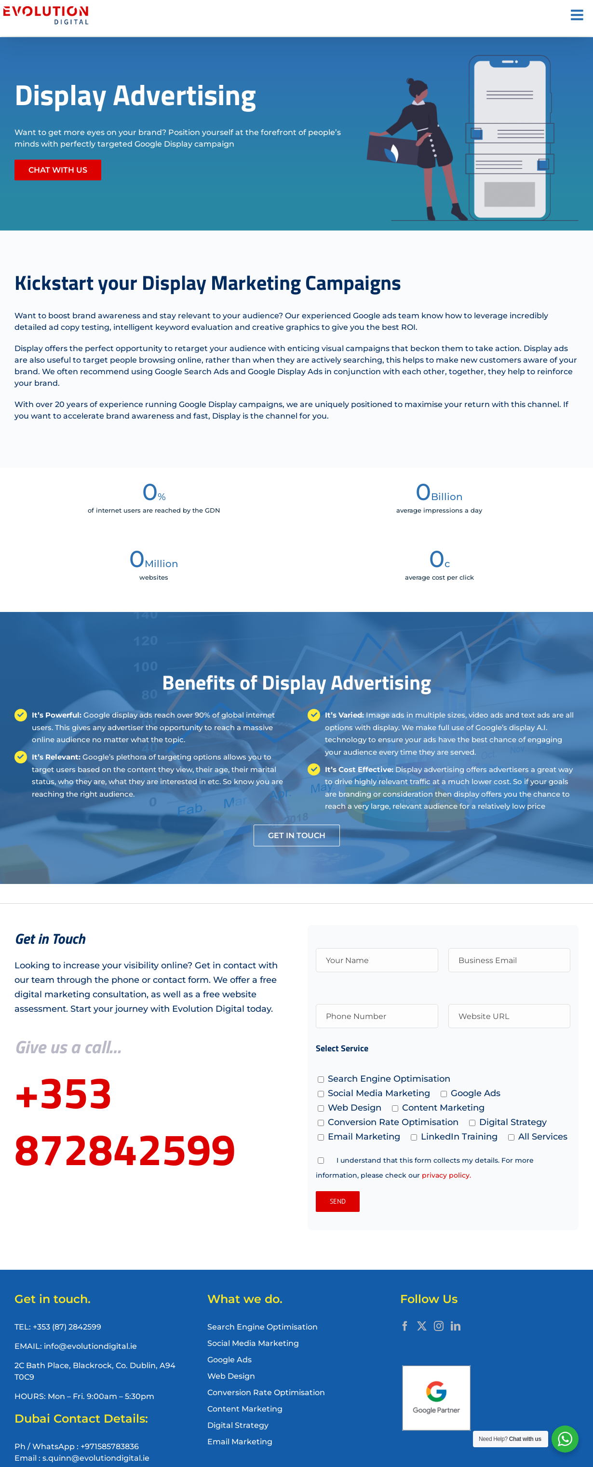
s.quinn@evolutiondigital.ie (95, 1458)
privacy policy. (446, 1175)
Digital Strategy (238, 1425)
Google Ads (229, 1359)
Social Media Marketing (253, 1343)
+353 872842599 (125, 1120)
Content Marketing (245, 1408)
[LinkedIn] (455, 1326)
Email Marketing (239, 1441)
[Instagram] (439, 1326)
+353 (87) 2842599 (67, 1326)
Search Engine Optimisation (262, 1326)
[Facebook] (405, 1326)
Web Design (231, 1376)
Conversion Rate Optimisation (266, 1392)
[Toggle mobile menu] (578, 15)
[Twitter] (422, 1326)
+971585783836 (110, 1446)
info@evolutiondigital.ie (90, 1346)
